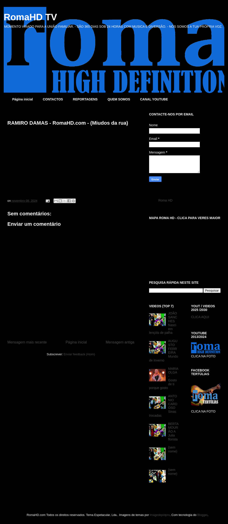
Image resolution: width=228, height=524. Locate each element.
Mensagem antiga (120, 342)
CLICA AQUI (200, 317)
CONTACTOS (53, 99)
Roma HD (165, 200)
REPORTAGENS (85, 99)
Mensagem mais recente (27, 342)
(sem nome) (172, 449)
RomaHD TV (30, 17)
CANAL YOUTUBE (154, 99)
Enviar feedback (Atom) (79, 354)
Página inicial (22, 99)
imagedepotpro (160, 515)
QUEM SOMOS (119, 99)
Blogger (202, 515)
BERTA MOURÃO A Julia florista (173, 431)
